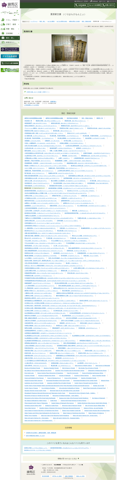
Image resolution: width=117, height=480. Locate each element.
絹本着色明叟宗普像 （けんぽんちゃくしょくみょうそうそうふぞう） (69, 448)
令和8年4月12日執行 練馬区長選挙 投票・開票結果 (41, 432)
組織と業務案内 (69, 476)
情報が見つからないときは (67, 458)
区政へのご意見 (80, 476)
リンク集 (81, 464)
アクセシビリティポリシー (69, 464)
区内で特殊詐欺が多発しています (35, 435)
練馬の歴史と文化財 (74, 21)
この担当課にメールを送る (31, 105)
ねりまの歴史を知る (62, 21)
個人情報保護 (57, 464)
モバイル (103, 1)
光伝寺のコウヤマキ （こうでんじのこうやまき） (38, 450)
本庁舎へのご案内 (57, 476)
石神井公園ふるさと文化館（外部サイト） (38, 92)
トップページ (34, 21)
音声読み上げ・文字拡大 (82, 1)
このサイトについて (47, 464)
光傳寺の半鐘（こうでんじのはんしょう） (36, 448)
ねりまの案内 (51, 21)
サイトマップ (112, 1)
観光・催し (42, 21)
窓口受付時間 (45, 476)
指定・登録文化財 (86, 21)
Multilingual (95, 1)
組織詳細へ (53, 101)
